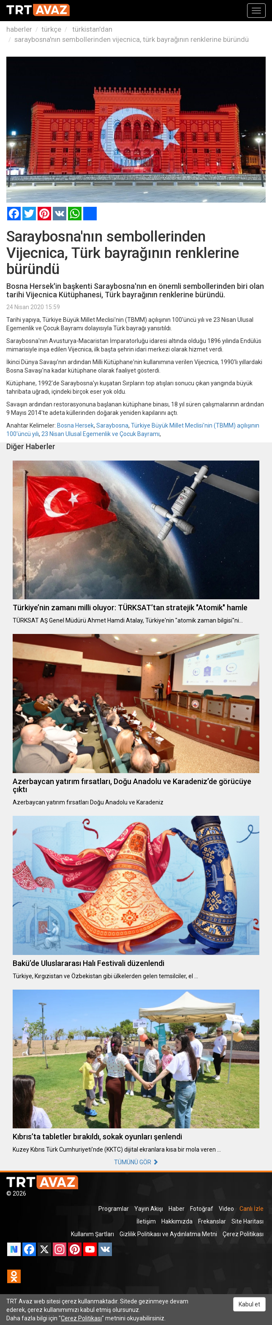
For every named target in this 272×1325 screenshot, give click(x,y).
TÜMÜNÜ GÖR (136, 1162)
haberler (19, 29)
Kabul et (249, 1304)
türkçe (51, 29)
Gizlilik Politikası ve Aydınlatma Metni (168, 1234)
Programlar (113, 1208)
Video (226, 1208)
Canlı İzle (251, 1208)
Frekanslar (212, 1221)
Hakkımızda (177, 1221)
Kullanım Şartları (92, 1234)
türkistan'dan (91, 29)
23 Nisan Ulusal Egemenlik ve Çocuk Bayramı (100, 434)
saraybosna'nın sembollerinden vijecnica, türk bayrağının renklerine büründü (131, 39)
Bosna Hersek (75, 425)
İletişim (146, 1221)
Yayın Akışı (148, 1208)
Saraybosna (112, 425)
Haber (177, 1208)
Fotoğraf (201, 1208)
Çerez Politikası (243, 1234)
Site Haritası (247, 1221)
